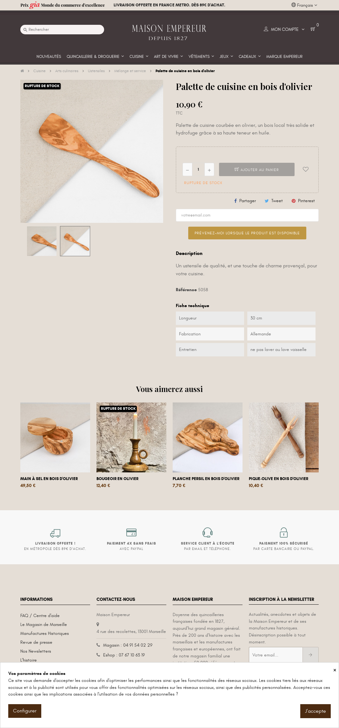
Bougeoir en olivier (117, 478)
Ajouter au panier (257, 170)
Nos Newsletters (35, 651)
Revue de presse (36, 642)
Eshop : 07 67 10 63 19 (124, 655)
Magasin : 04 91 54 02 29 (127, 645)
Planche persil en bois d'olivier (206, 478)
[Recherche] (62, 29)
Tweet (277, 200)
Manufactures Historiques (44, 633)
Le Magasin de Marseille (43, 624)
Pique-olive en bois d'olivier (278, 478)
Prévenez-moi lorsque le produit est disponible (247, 233)
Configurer (25, 711)
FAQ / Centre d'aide (40, 615)
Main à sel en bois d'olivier (49, 478)
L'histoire (28, 660)
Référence (186, 289)
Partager (247, 200)
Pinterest (306, 200)
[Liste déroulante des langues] (304, 5)
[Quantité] (198, 169)
